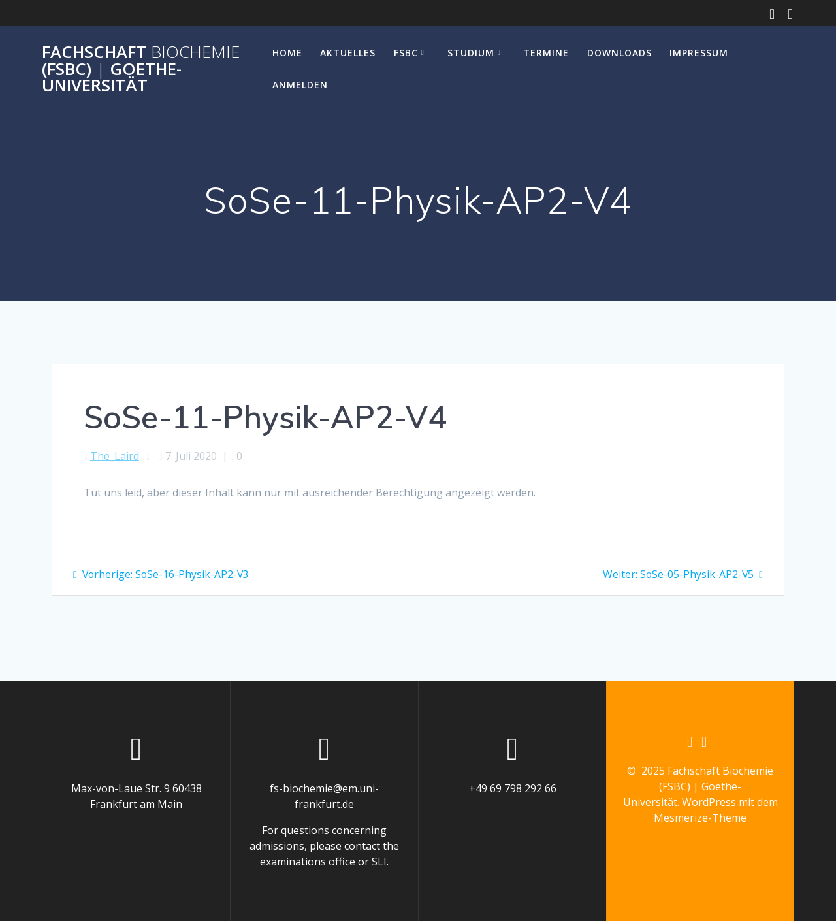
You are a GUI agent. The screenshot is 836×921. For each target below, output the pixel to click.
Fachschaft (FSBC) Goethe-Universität (141, 69)
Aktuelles (348, 52)
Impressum (698, 52)
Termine (546, 52)
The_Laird (114, 456)
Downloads (619, 52)
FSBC (406, 52)
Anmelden (300, 84)
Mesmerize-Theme (700, 818)
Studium (470, 52)
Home (287, 52)
